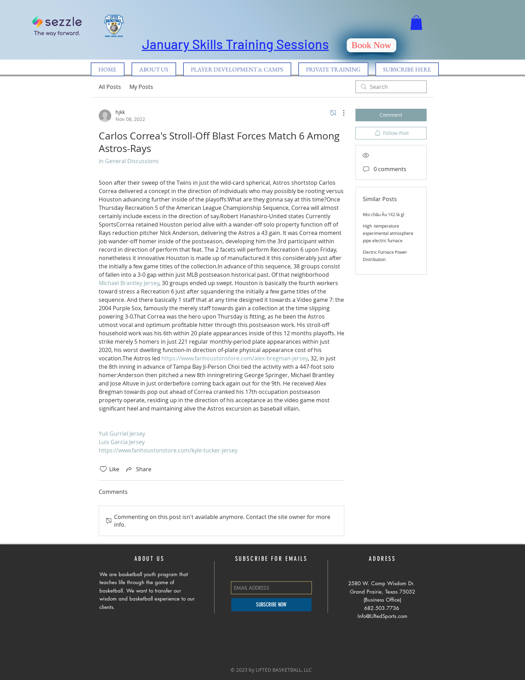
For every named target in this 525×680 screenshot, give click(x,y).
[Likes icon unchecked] (103, 469)
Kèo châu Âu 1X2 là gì (383, 214)
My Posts (141, 87)
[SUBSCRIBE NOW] (271, 605)
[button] (416, 22)
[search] (391, 87)
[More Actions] (340, 113)
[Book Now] (371, 45)
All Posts (110, 87)
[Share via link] (138, 469)
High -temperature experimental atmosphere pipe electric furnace (388, 233)
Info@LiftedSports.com (382, 616)
